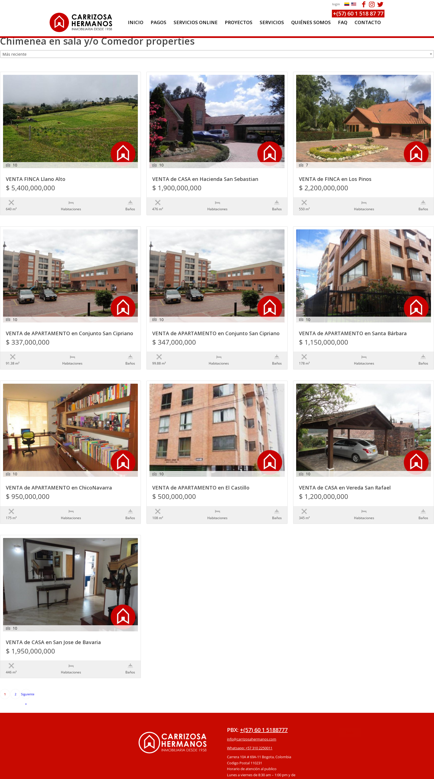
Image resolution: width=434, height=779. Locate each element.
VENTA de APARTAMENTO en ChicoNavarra (59, 465)
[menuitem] (135, 22)
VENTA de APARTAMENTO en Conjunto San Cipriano (69, 322)
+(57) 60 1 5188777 (264, 684)
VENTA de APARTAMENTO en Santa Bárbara (353, 322)
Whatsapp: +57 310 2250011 (249, 702)
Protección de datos (243, 744)
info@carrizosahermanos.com (251, 693)
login (336, 4)
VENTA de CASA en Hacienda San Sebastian (205, 179)
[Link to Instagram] (372, 4)
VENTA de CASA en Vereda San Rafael (345, 465)
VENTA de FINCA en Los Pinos (335, 179)
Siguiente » (26, 650)
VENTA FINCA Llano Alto (35, 179)
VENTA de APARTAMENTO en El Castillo (200, 465)
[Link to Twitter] (380, 4)
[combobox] (217, 54)
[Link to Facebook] (364, 4)
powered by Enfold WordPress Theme (248, 772)
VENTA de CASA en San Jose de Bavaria (53, 608)
